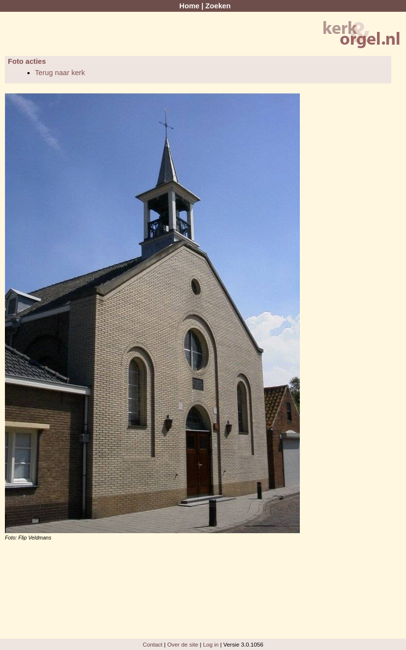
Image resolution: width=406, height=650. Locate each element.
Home (189, 6)
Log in (211, 644)
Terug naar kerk (60, 73)
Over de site (182, 644)
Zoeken (218, 6)
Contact (152, 644)
